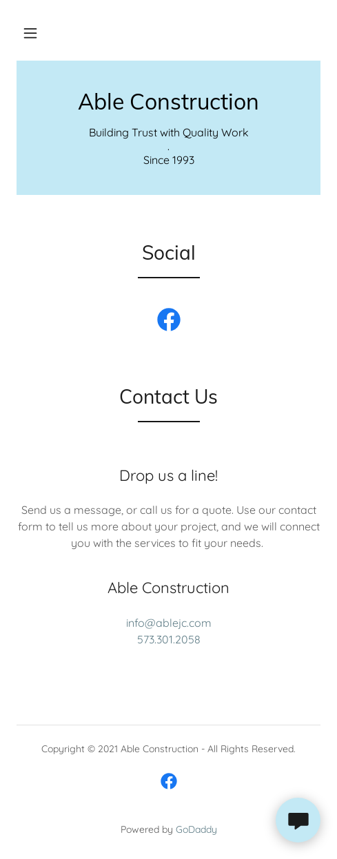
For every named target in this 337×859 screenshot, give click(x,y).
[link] (168, 101)
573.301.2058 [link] (169, 639)
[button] (30, 33)
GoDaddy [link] (196, 829)
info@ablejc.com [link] (169, 623)
